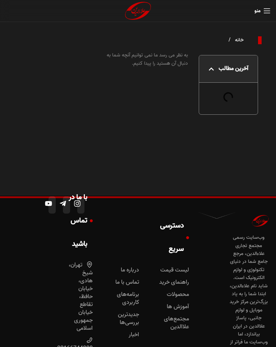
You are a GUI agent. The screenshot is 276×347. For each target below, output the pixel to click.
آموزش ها (178, 306)
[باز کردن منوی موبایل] (262, 11)
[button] (211, 69)
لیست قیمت (174, 270)
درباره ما (130, 270)
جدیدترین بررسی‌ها (128, 318)
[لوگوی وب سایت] (138, 11)
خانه (239, 40)
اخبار (134, 334)
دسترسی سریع (174, 237)
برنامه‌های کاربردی (128, 298)
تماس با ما (127, 282)
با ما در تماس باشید (81, 221)
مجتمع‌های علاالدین (176, 323)
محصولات (178, 294)
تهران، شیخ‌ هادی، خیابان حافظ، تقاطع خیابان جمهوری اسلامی (81, 296)
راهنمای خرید (174, 282)
